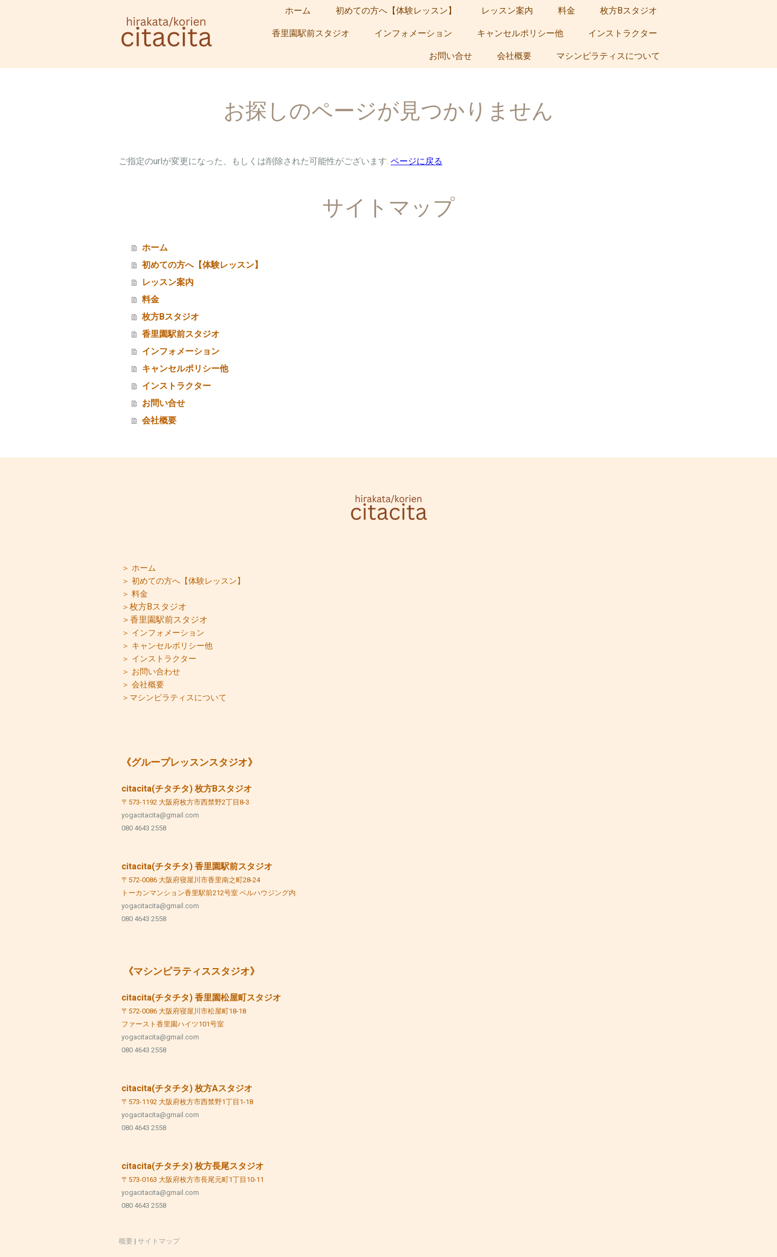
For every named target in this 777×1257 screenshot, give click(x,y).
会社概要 (514, 56)
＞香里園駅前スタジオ (164, 619)
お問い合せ (450, 56)
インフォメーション (413, 33)
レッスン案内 (507, 10)
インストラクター (622, 33)
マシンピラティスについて (608, 56)
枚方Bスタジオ (628, 10)
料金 (566, 10)
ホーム (298, 10)
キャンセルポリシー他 (520, 33)
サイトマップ (159, 1241)
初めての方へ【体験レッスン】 (396, 10)
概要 (126, 1241)
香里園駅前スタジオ (311, 33)
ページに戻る (416, 161)
